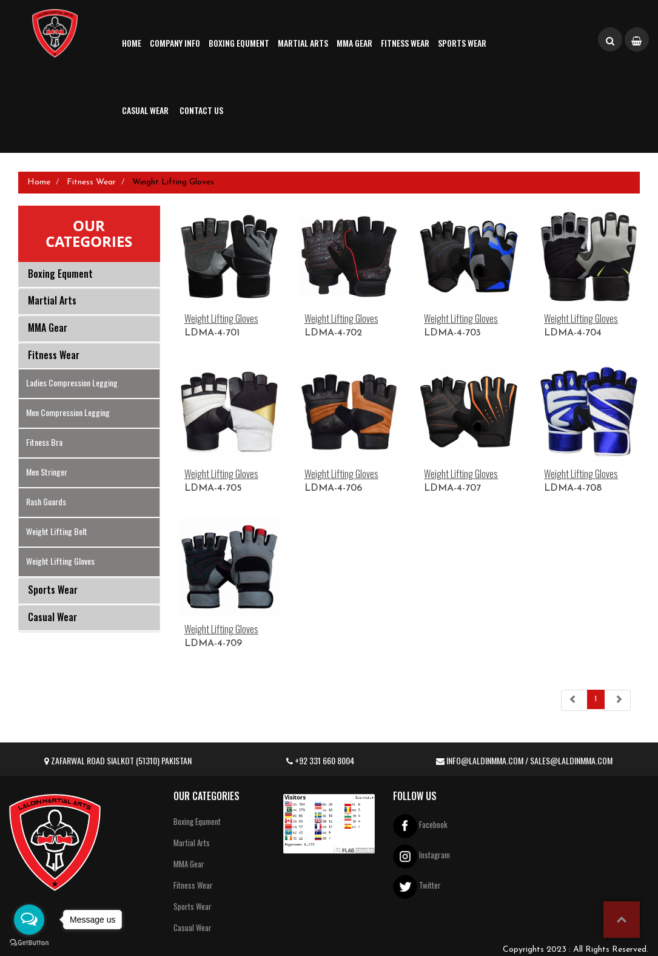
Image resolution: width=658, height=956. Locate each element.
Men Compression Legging (68, 412)
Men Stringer (46, 471)
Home (131, 42)
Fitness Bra (44, 442)
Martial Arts (303, 42)
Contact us (201, 110)
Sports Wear (462, 42)
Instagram (421, 856)
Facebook (420, 825)
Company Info (175, 42)
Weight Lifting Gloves (60, 560)
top (621, 919)
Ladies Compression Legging (72, 382)
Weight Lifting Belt (56, 531)
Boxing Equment (239, 42)
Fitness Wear (405, 42)
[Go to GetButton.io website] (29, 943)
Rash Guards (46, 501)
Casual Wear (145, 110)
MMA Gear (354, 42)
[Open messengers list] (29, 919)
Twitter (417, 886)
